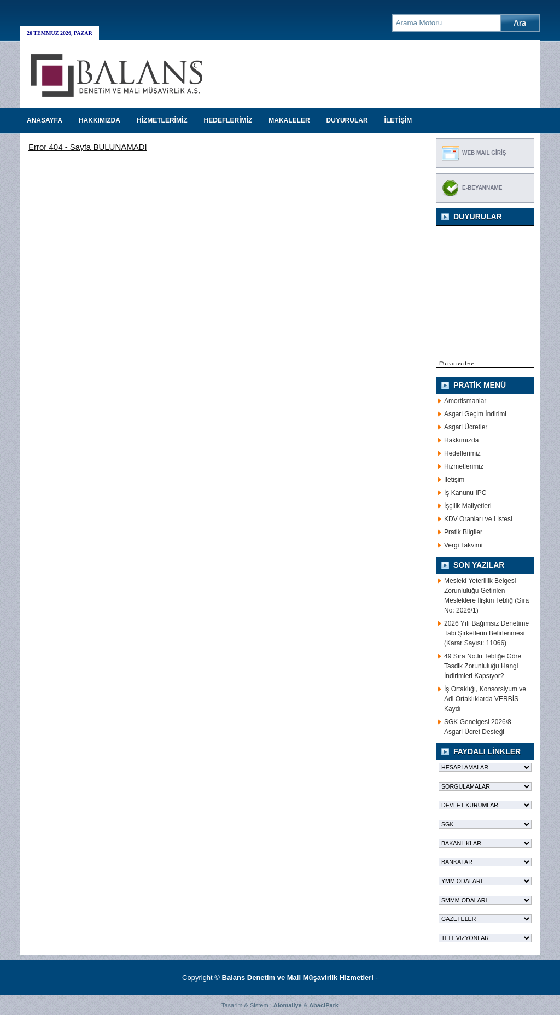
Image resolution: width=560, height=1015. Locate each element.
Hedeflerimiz (462, 453)
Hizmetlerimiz (463, 466)
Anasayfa (44, 120)
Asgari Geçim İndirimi (475, 414)
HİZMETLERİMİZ (162, 120)
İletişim (454, 479)
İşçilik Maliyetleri (468, 506)
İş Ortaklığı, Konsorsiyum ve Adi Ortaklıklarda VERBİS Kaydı (485, 699)
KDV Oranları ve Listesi (478, 519)
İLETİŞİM (398, 120)
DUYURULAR (347, 120)
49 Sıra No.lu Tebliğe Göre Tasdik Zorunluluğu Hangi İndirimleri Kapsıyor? (482, 666)
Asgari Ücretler (465, 427)
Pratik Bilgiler (463, 532)
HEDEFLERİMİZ (228, 120)
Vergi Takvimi (463, 545)
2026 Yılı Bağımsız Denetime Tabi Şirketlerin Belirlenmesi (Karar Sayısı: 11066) (486, 633)
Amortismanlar (465, 401)
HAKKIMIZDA (99, 120)
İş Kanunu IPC (465, 493)
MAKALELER (289, 120)
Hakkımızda (461, 440)
